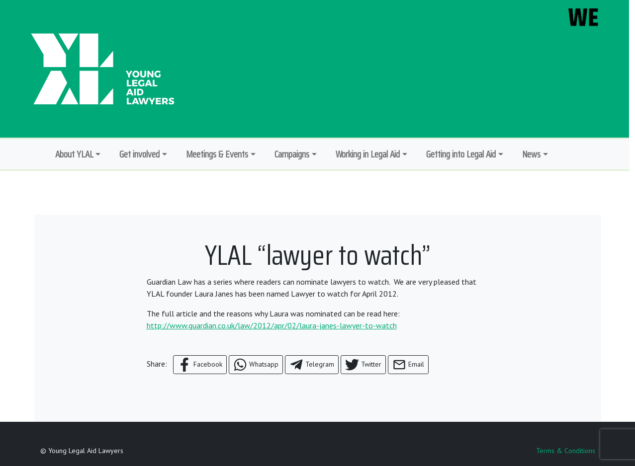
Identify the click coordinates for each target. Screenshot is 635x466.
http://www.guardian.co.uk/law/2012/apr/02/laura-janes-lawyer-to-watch (272, 325)
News (531, 154)
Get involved (139, 154)
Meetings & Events (217, 154)
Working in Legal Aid (368, 154)
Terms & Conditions (565, 450)
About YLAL (74, 154)
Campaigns (291, 154)
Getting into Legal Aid (461, 154)
